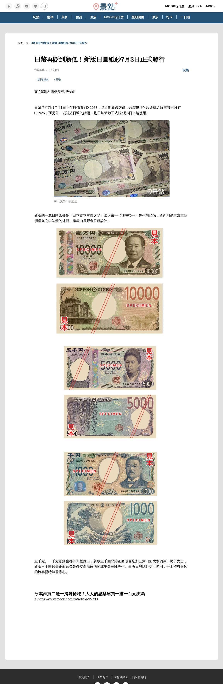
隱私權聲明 (139, 677)
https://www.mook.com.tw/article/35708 (68, 599)
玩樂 (186, 70)
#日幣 (57, 79)
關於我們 (84, 677)
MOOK (211, 6)
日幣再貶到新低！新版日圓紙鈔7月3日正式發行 (58, 42)
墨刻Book (195, 6)
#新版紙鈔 (43, 79)
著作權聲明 (121, 677)
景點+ (21, 42)
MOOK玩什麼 (174, 6)
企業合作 (102, 677)
